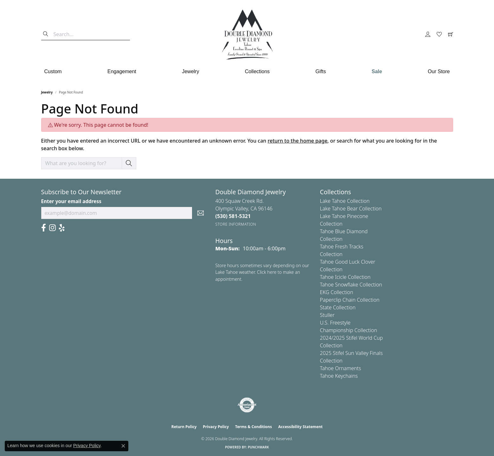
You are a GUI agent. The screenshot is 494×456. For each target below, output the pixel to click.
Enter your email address (71, 201)
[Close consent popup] (123, 446)
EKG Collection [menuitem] (336, 292)
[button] (427, 34)
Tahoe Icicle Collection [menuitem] (345, 276)
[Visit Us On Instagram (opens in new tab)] (52, 228)
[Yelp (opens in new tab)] (62, 228)
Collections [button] (257, 71)
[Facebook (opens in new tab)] (43, 228)
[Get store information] (235, 224)
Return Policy (184, 426)
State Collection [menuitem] (338, 307)
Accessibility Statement (300, 426)
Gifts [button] (320, 71)
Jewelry (47, 92)
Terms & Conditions (253, 426)
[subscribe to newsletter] (200, 213)
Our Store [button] (439, 71)
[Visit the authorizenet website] (247, 405)
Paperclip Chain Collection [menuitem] (350, 299)
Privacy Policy (216, 426)
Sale (377, 71)
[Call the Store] (233, 216)
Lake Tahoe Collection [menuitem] (345, 200)
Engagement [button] (121, 71)
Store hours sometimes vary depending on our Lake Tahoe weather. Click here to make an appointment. (262, 272)
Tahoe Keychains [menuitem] (339, 375)
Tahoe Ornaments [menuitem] (340, 368)
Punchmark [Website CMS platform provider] (258, 447)
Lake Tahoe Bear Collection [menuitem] (351, 208)
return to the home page (298, 140)
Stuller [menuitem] (327, 314)
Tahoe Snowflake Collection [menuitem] (351, 284)
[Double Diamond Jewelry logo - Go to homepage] (247, 34)
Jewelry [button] (190, 71)
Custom (53, 71)
